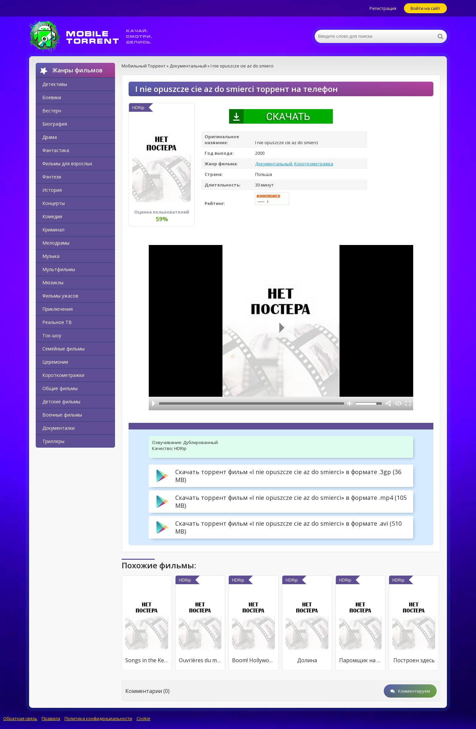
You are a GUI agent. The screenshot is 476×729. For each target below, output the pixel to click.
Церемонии (55, 362)
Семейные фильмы (63, 348)
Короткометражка (313, 164)
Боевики (51, 97)
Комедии (52, 216)
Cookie (143, 718)
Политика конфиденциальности (98, 718)
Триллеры (53, 441)
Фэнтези (51, 177)
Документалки (58, 428)
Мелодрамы (55, 243)
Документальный (273, 164)
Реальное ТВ (57, 322)
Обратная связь (20, 718)
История (52, 190)
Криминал (53, 229)
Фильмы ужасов (60, 296)
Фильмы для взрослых (67, 163)
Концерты (53, 203)
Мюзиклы (52, 282)
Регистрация (383, 8)
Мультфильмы (58, 269)
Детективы (54, 84)
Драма (49, 137)
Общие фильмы (60, 388)
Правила (51, 718)
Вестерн (51, 110)
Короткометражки (63, 375)
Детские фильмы (61, 401)
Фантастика (55, 150)
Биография (54, 124)
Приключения (57, 309)
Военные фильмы (62, 415)
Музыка (51, 256)
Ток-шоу (51, 335)
